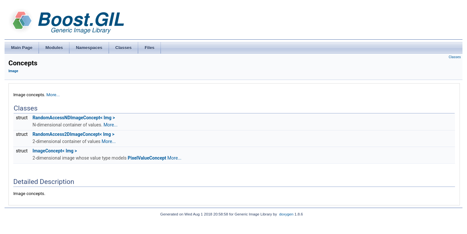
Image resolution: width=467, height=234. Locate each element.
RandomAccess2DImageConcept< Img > (73, 134)
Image (13, 71)
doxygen (286, 214)
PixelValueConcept (147, 158)
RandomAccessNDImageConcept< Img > (73, 117)
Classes (455, 57)
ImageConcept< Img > (54, 150)
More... (53, 94)
